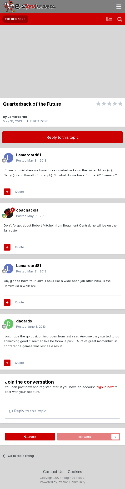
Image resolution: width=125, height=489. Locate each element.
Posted (31, 160)
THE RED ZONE (37, 121)
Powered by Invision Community (62, 482)
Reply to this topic (63, 137)
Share (30, 436)
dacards (24, 321)
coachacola (27, 210)
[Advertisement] (62, 60)
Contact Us (53, 471)
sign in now (105, 387)
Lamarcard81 (18, 117)
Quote (19, 191)
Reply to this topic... (29, 411)
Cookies (75, 471)
